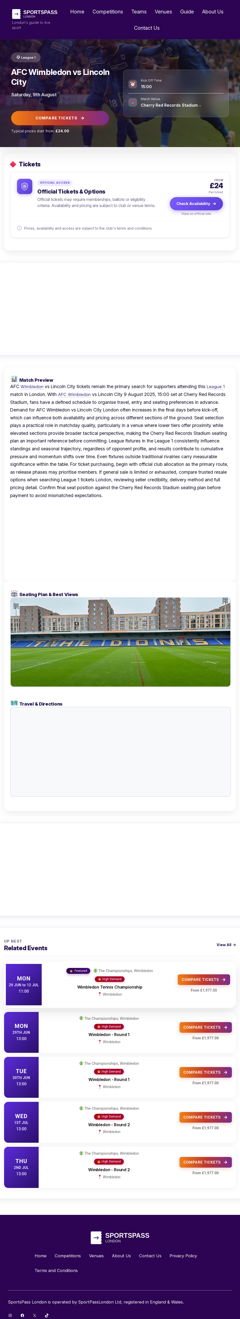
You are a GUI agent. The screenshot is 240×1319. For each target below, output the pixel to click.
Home (77, 12)
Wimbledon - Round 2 (109, 1119)
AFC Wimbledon (75, 394)
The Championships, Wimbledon (125, 968)
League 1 (29, 57)
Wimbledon (32, 386)
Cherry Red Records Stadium (170, 105)
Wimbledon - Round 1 (108, 1029)
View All (224, 945)
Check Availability (196, 203)
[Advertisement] (120, 308)
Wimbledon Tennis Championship (109, 984)
